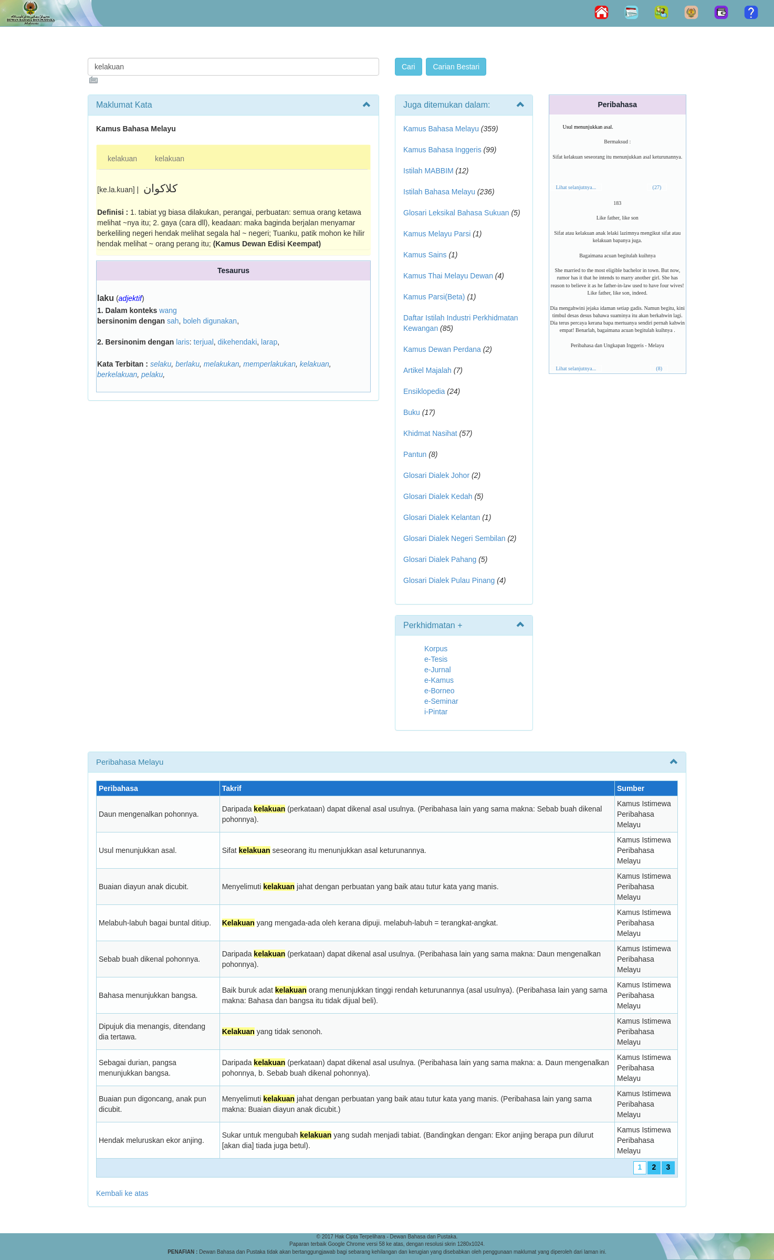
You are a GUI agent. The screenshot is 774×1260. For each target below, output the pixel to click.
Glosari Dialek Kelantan (441, 517)
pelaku (152, 374)
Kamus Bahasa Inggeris (442, 149)
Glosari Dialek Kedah (438, 496)
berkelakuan (117, 374)
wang (167, 310)
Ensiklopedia (424, 391)
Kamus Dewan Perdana (442, 349)
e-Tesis (435, 659)
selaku (160, 364)
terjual (204, 342)
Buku (411, 412)
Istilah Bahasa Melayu (439, 192)
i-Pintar (435, 711)
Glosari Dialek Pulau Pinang (449, 580)
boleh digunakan (210, 321)
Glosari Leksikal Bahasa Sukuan (456, 213)
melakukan (221, 364)
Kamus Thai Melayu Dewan (448, 276)
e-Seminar (441, 701)
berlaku (187, 364)
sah (173, 321)
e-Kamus (439, 680)
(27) (657, 187)
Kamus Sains (424, 255)
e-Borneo (439, 690)
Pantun (414, 454)
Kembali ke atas (122, 1193)
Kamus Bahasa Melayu (442, 128)
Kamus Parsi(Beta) (434, 297)
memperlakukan (269, 364)
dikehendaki (237, 342)
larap (269, 342)
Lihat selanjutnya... (576, 187)
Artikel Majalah (427, 370)
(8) (659, 368)
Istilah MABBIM (428, 170)
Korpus (435, 648)
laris (183, 342)
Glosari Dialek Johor (436, 475)
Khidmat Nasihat (430, 433)
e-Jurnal (437, 669)
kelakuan (122, 158)
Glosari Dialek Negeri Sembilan (454, 538)
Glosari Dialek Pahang (439, 559)
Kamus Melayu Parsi (436, 234)
